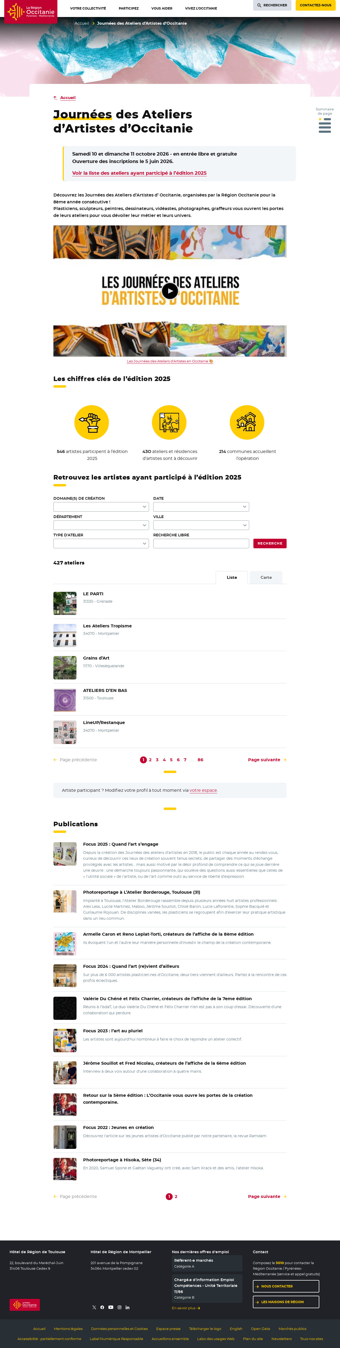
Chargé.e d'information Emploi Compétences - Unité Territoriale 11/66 (205, 1285)
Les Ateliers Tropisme (107, 625)
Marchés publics (292, 1328)
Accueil (82, 23)
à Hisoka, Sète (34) (122, 1159)
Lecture (170, 291)
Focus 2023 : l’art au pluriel (113, 1030)
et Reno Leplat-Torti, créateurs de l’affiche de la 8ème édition (168, 934)
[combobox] (201, 525)
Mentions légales (68, 1328)
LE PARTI (93, 593)
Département (67, 516)
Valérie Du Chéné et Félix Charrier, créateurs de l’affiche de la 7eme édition (167, 998)
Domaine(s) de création (79, 498)
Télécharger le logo (205, 1328)
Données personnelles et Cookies (119, 1328)
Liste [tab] (232, 577)
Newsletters (281, 1339)
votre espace (203, 790)
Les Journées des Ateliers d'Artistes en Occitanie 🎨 (170, 361)
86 (200, 759)
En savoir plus (183, 1308)
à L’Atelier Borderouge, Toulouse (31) (141, 892)
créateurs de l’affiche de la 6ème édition (164, 1063)
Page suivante (264, 759)
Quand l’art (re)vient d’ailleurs (131, 966)
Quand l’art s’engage (120, 844)
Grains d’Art (96, 658)
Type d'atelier (68, 535)
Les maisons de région (282, 1302)
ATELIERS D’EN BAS (105, 690)
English (236, 1328)
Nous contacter (277, 1286)
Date (158, 498)
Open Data (260, 1328)
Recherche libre (171, 535)
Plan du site (253, 1339)
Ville (158, 516)
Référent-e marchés (193, 1260)
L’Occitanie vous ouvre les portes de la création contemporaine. (168, 1099)
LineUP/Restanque (104, 722)
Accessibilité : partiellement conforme (49, 1339)
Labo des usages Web (216, 1339)
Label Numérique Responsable (116, 1339)
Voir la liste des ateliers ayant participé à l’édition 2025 (139, 173)
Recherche (270, 543)
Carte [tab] (266, 577)
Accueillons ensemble (170, 1339)
